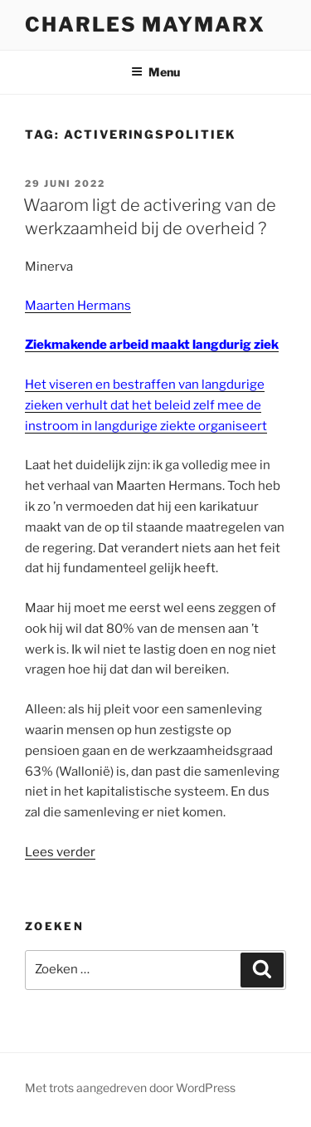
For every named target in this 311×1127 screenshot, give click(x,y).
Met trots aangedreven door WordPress (130, 1087)
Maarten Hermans (78, 305)
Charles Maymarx (145, 24)
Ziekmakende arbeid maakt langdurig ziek (152, 344)
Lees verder (60, 852)
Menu (155, 72)
